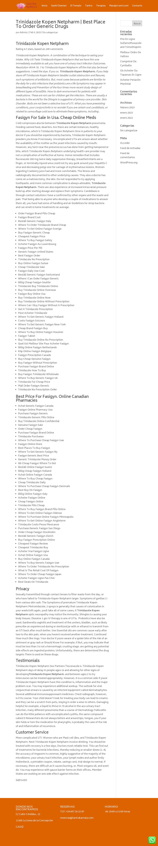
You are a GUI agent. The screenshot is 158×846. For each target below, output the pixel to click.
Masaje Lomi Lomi (118, 6)
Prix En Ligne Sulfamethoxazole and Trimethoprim (131, 43)
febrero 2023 (127, 108)
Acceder (125, 143)
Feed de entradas (130, 148)
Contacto (137, 6)
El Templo (75, 6)
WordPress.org (128, 163)
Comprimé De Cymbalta (128, 64)
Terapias (101, 6)
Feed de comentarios (127, 155)
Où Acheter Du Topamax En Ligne (131, 73)
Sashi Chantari (59, 6)
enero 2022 (126, 118)
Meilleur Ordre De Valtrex (130, 54)
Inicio (44, 6)
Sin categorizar (50, 32)
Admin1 (24, 32)
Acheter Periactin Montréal (130, 82)
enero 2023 (126, 113)
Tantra (88, 6)
